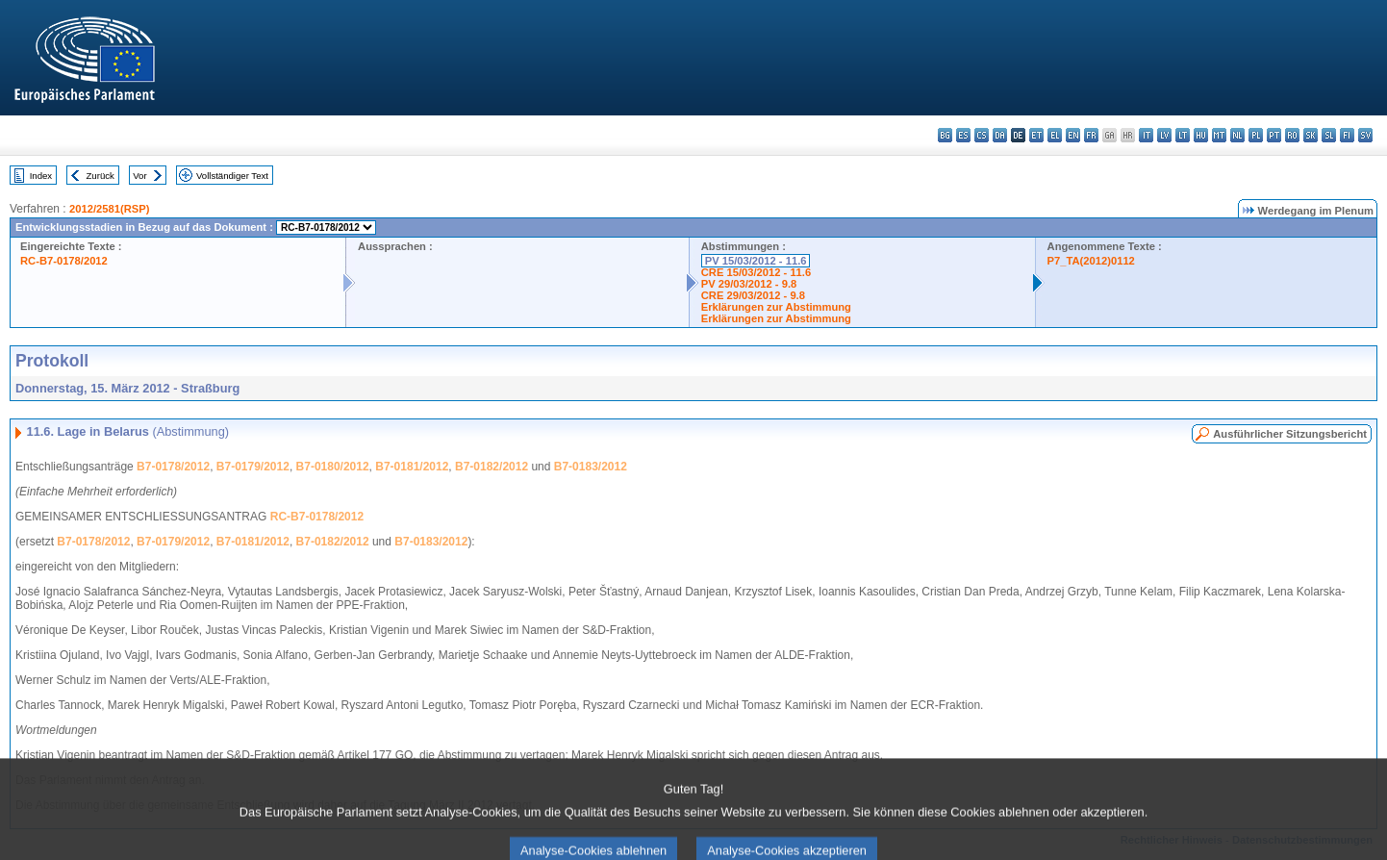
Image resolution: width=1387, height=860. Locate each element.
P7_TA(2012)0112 (1091, 260)
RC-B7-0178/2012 (64, 260)
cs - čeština (981, 135)
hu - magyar (1201, 135)
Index (41, 175)
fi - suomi (1347, 135)
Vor (139, 175)
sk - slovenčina (1310, 135)
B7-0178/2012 (173, 466)
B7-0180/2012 (332, 466)
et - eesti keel (1036, 135)
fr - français (1091, 135)
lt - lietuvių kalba (1182, 135)
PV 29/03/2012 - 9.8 (749, 284)
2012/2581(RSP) (109, 209)
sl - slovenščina (1329, 135)
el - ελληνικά (1054, 135)
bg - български (945, 135)
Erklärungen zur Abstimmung (776, 307)
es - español (963, 135)
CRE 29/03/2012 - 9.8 (753, 295)
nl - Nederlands (1237, 135)
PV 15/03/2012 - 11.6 (756, 260)
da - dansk (1000, 135)
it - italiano (1146, 135)
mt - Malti (1219, 135)
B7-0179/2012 (253, 466)
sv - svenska (1365, 135)
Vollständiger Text (232, 175)
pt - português (1274, 135)
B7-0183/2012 (590, 466)
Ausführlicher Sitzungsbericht (1290, 434)
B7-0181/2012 (411, 466)
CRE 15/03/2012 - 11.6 (756, 272)
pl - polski (1255, 135)
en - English (1073, 135)
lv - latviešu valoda (1164, 135)
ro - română (1292, 135)
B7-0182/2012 (491, 466)
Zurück (100, 175)
